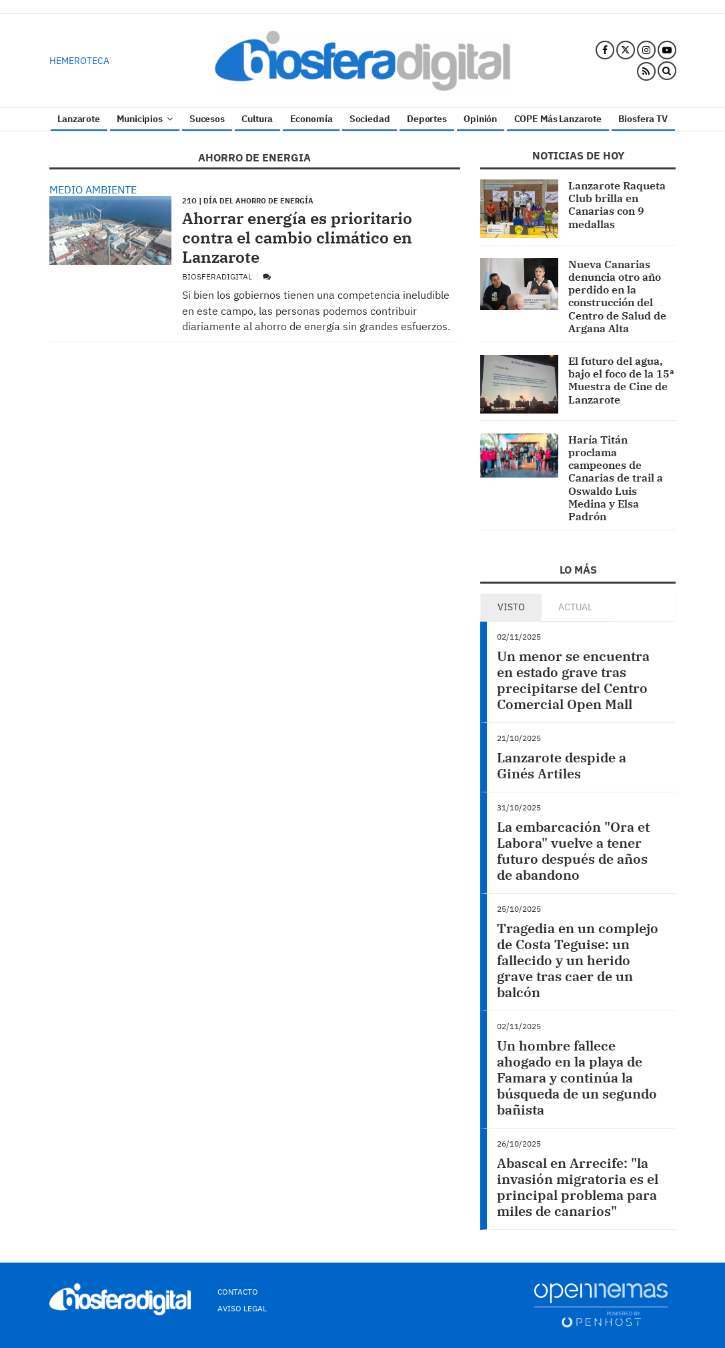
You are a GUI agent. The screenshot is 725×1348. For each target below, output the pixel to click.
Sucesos (207, 119)
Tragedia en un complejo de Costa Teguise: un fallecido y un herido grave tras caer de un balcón (577, 960)
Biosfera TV (642, 119)
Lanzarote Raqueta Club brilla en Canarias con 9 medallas (617, 205)
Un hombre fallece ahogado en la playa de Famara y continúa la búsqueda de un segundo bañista (577, 1078)
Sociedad (369, 119)
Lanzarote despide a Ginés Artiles (561, 765)
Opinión (480, 119)
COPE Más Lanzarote (558, 119)
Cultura (257, 119)
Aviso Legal (242, 1308)
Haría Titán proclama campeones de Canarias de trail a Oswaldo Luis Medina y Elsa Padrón (615, 478)
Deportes (427, 119)
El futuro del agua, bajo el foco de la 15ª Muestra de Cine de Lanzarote (621, 380)
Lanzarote (78, 119)
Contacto (237, 1292)
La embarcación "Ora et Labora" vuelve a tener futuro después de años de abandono (573, 851)
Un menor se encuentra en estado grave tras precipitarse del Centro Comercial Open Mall (573, 680)
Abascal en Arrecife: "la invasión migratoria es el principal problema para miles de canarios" (577, 1187)
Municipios (144, 119)
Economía (311, 119)
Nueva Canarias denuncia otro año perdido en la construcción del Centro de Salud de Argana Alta (617, 296)
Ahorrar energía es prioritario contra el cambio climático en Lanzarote (297, 237)
